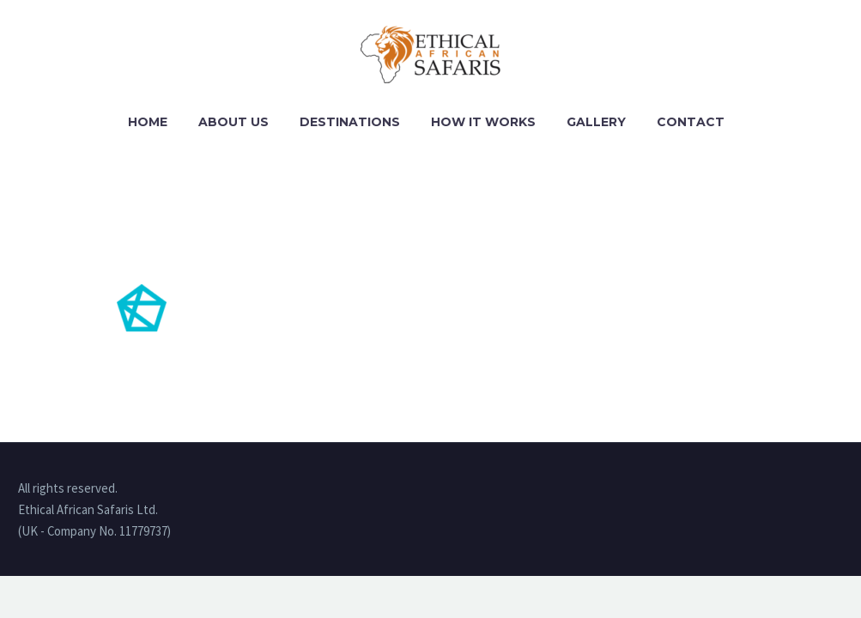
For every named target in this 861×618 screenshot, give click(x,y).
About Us (233, 122)
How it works (483, 122)
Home (147, 122)
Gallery (596, 122)
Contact (691, 122)
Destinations (350, 122)
